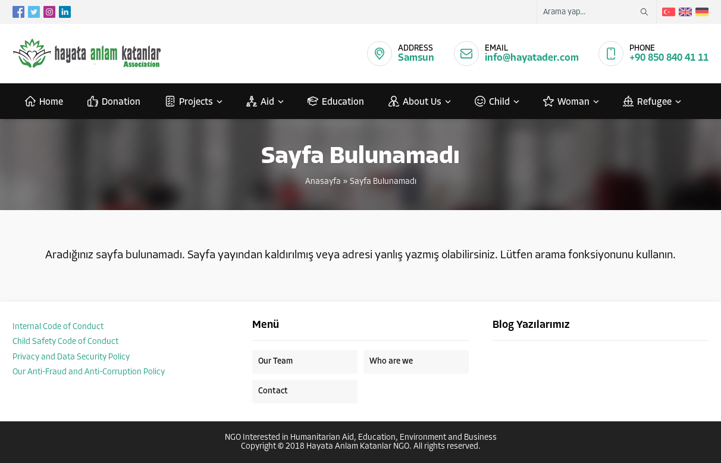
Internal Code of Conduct (58, 327)
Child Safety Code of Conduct (65, 341)
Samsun (416, 58)
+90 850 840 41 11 (669, 58)
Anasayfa (323, 181)
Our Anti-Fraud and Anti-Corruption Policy (88, 372)
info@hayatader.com (532, 58)
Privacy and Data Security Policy (71, 357)
